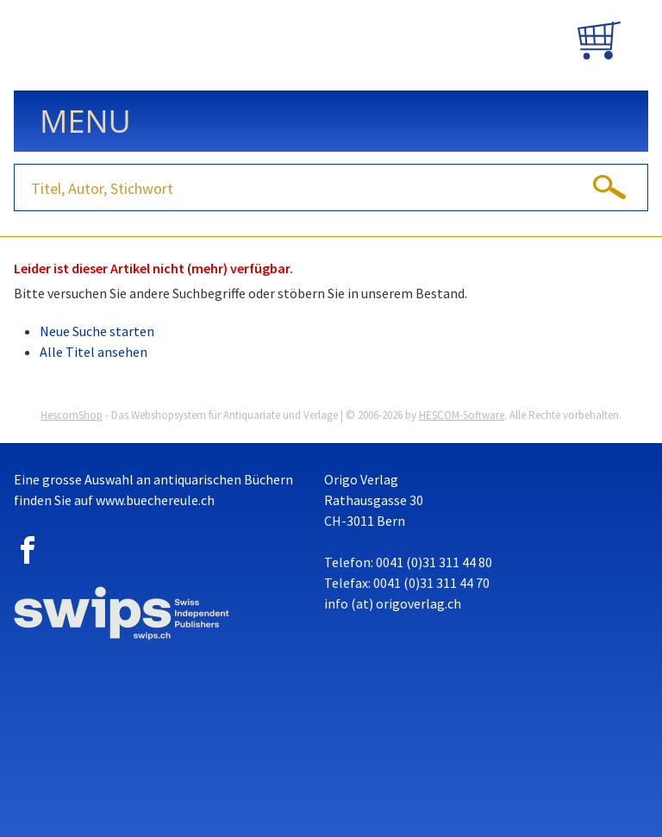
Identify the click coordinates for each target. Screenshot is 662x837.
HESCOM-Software (461, 415)
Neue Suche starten (97, 331)
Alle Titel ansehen (93, 351)
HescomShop (72, 415)
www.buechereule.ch (155, 500)
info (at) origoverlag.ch (392, 603)
